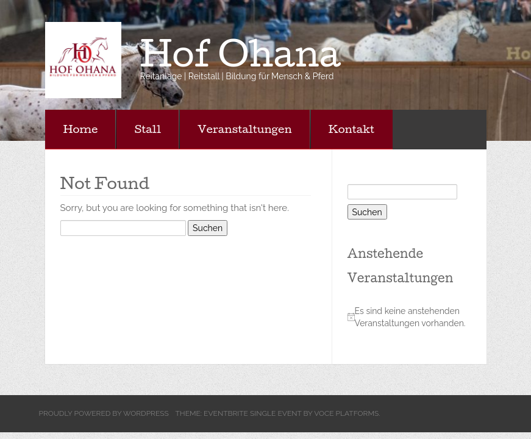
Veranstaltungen (245, 129)
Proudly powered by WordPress (104, 413)
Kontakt (351, 129)
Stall (147, 129)
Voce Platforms (346, 413)
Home (80, 129)
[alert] (410, 317)
